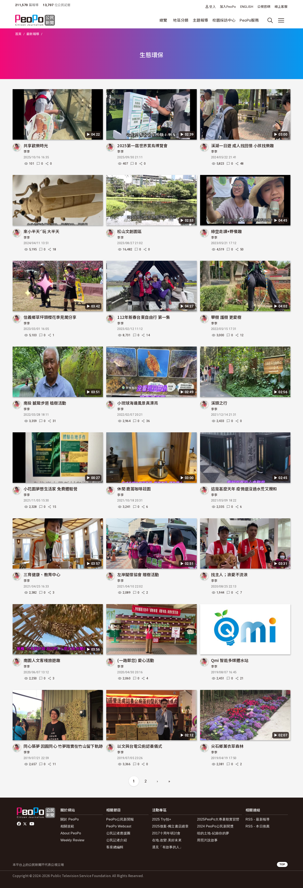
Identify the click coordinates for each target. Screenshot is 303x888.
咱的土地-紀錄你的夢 (213, 833)
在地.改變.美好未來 (167, 840)
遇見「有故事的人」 (167, 847)
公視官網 (263, 7)
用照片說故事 (207, 840)
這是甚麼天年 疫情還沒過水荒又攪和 (244, 488)
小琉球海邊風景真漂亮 (137, 403)
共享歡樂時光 (36, 145)
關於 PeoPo (69, 819)
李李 (27, 152)
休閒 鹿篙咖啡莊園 (134, 488)
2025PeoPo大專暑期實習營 (218, 819)
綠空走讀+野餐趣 (226, 231)
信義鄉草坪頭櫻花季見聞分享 (50, 317)
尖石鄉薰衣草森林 (227, 746)
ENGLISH (246, 7)
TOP (282, 864)
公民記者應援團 (118, 833)
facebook (19, 824)
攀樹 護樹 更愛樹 (226, 317)
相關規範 (67, 826)
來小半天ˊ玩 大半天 (42, 231)
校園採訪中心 (223, 20)
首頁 (18, 34)
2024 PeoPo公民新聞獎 (215, 826)
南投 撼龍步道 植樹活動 (45, 403)
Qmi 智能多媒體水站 (230, 660)
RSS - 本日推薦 (258, 826)
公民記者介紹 (116, 840)
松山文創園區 (129, 231)
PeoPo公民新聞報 (120, 819)
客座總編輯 (115, 847)
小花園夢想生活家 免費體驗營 (50, 488)
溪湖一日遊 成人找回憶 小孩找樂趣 (242, 145)
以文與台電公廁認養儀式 (139, 746)
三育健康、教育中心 (42, 574)
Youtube (32, 824)
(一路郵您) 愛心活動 (135, 660)
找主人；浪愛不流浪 (229, 574)
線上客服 (281, 7)
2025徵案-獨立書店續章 (170, 826)
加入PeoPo (228, 7)
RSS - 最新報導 (258, 819)
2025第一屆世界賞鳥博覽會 (142, 145)
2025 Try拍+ (161, 819)
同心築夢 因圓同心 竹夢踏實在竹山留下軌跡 (63, 746)
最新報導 (32, 34)
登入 (212, 6)
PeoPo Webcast (118, 826)
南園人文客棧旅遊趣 (42, 660)
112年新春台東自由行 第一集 (143, 317)
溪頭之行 (219, 403)
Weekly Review (72, 840)
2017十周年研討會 (166, 833)
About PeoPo (70, 833)
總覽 (163, 20)
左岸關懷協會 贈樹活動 (138, 574)
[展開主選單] (281, 20)
